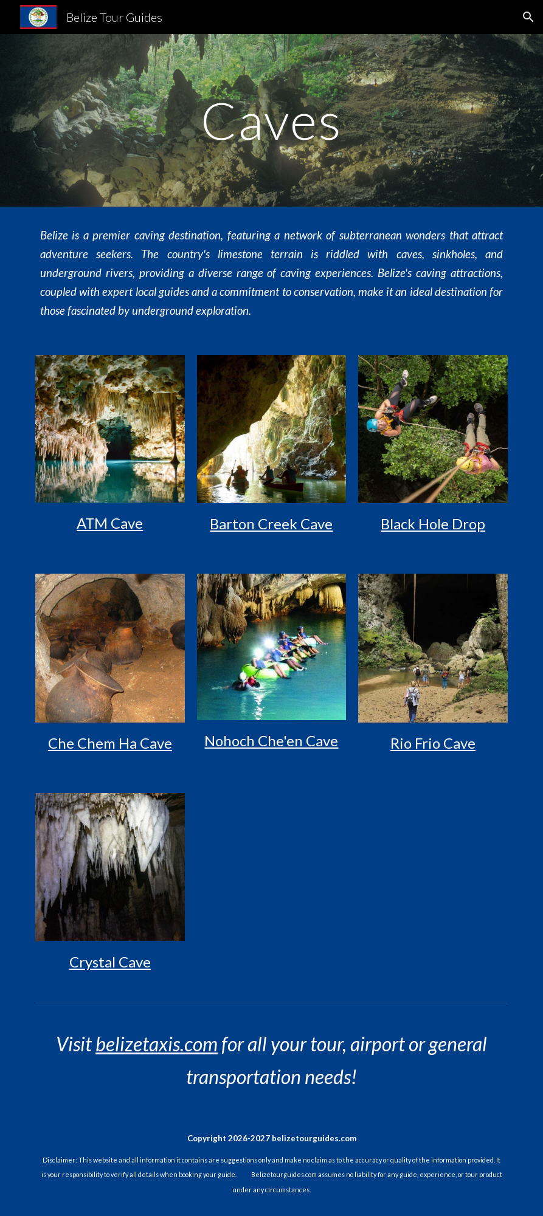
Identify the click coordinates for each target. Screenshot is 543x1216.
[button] (528, 17)
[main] (271, 120)
